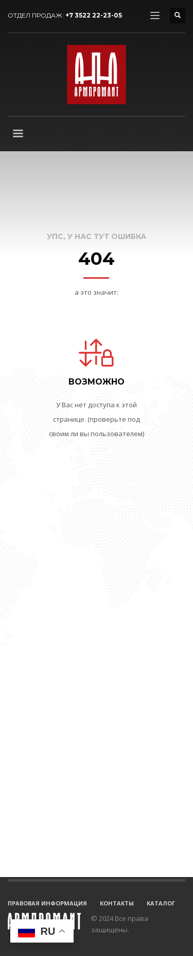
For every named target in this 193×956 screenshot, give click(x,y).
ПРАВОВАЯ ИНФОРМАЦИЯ (47, 903)
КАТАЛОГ (161, 903)
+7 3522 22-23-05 (93, 15)
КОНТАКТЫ (117, 903)
